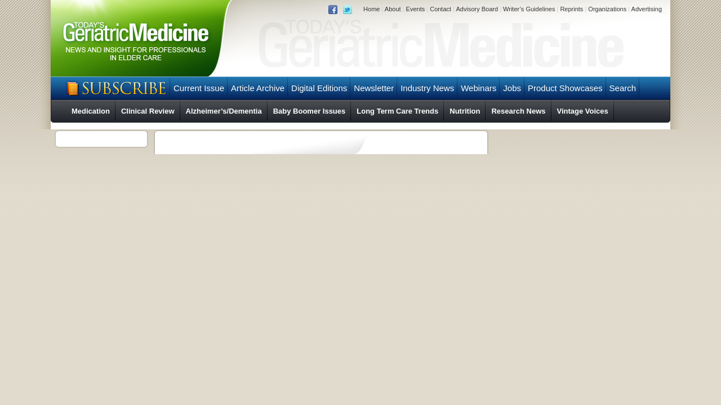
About (393, 9)
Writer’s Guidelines (529, 9)
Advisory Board (477, 9)
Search (623, 88)
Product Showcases (565, 88)
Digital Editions (319, 88)
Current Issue (198, 88)
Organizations (607, 9)
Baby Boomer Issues (309, 111)
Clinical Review (148, 111)
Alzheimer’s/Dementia (224, 111)
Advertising (646, 9)
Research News (518, 111)
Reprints (571, 9)
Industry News (427, 88)
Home (371, 9)
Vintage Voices (582, 111)
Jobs (512, 88)
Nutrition (464, 111)
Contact (440, 9)
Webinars (478, 88)
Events (415, 9)
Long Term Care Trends (397, 111)
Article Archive (257, 88)
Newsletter (374, 88)
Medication (91, 111)
